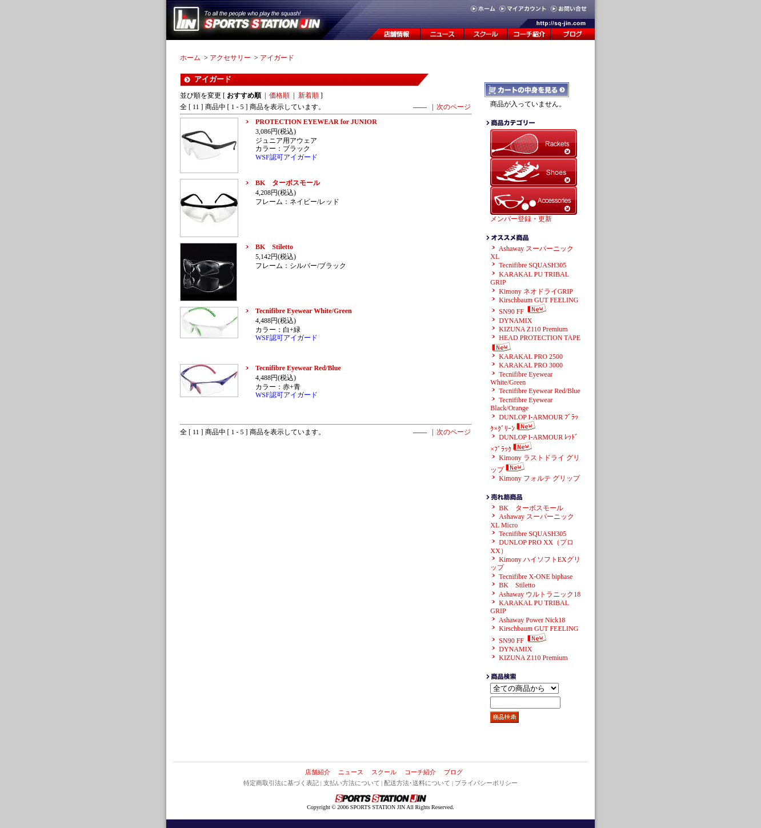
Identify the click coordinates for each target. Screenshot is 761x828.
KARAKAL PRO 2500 (531, 357)
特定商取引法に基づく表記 (281, 782)
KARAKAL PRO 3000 (531, 365)
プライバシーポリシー (486, 782)
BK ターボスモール (287, 183)
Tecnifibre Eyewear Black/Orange (521, 404)
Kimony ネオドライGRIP (536, 291)
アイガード (277, 58)
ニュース (350, 772)
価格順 (279, 95)
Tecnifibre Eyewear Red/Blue (298, 368)
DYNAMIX (515, 321)
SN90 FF (523, 311)
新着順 (308, 95)
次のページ (453, 107)
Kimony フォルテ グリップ (539, 478)
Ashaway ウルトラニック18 (540, 594)
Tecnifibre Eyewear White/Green (303, 311)
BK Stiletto (274, 247)
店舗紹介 (317, 772)
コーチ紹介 (420, 772)
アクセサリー (230, 58)
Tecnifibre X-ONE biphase (535, 577)
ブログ (453, 772)
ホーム (190, 58)
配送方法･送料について (417, 782)
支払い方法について (351, 782)
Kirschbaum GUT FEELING (538, 300)
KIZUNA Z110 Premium (533, 329)
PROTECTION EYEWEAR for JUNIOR (316, 122)
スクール (383, 772)
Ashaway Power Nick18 (532, 620)
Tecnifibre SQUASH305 (532, 265)
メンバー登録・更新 (521, 219)
